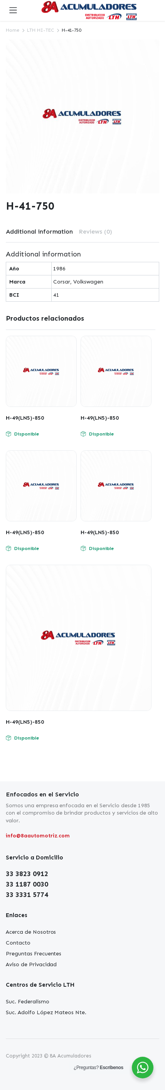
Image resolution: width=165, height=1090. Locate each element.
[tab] (39, 231)
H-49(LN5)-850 (25, 418)
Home (12, 30)
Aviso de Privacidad (31, 964)
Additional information (39, 231)
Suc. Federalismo (27, 1001)
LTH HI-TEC (40, 30)
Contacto (18, 943)
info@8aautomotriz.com (38, 835)
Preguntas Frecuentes (33, 953)
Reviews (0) (95, 231)
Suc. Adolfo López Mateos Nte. (46, 1012)
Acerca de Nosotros (31, 932)
